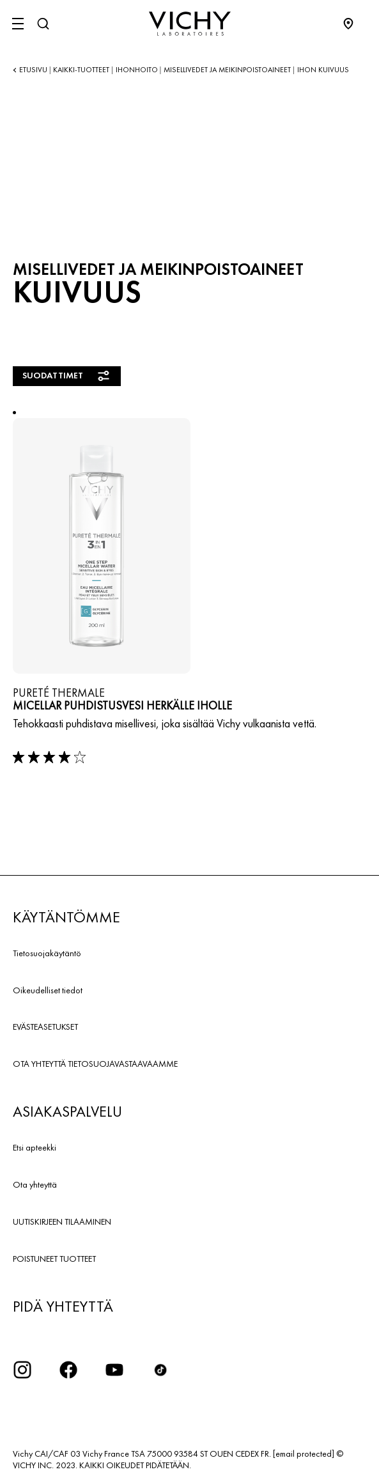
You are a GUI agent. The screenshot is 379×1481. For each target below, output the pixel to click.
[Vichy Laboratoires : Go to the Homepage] (190, 24)
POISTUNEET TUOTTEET (54, 1258)
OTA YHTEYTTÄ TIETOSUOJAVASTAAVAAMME (95, 1063)
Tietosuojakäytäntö (47, 953)
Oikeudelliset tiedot (47, 990)
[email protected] (303, 1453)
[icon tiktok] (160, 1369)
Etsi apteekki (34, 1147)
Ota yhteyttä (35, 1184)
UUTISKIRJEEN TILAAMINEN (62, 1221)
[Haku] (42, 23)
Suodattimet (66, 376)
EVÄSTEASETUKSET (45, 1026)
